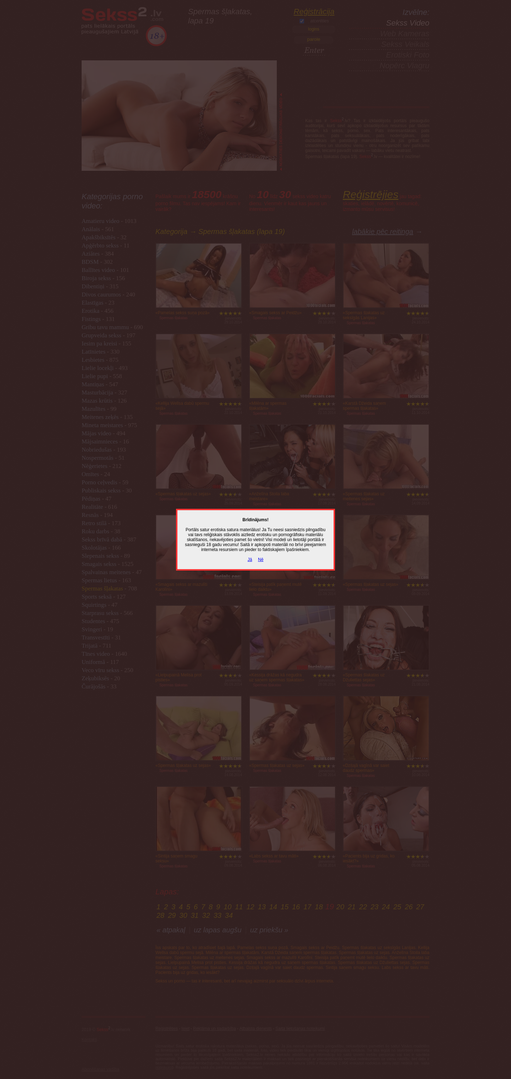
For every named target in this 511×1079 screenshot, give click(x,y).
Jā (250, 559)
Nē (260, 559)
